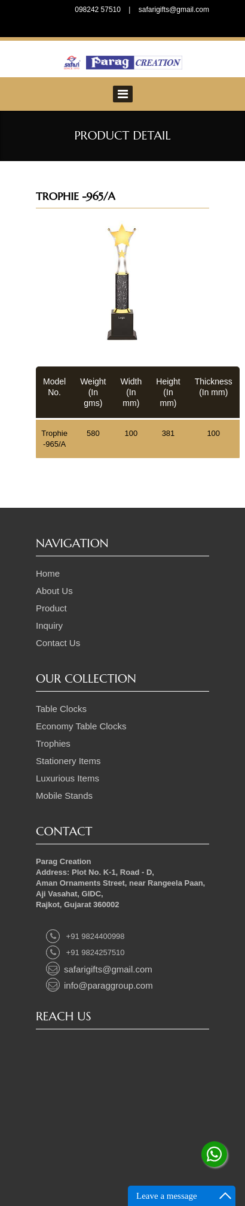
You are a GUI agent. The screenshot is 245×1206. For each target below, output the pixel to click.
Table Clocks (61, 709)
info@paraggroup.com (99, 985)
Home (48, 573)
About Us (54, 591)
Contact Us (58, 643)
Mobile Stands (64, 795)
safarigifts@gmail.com (174, 9)
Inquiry (49, 625)
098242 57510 (98, 9)
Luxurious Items (67, 778)
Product (51, 608)
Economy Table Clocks (81, 726)
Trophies (53, 743)
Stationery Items (68, 761)
